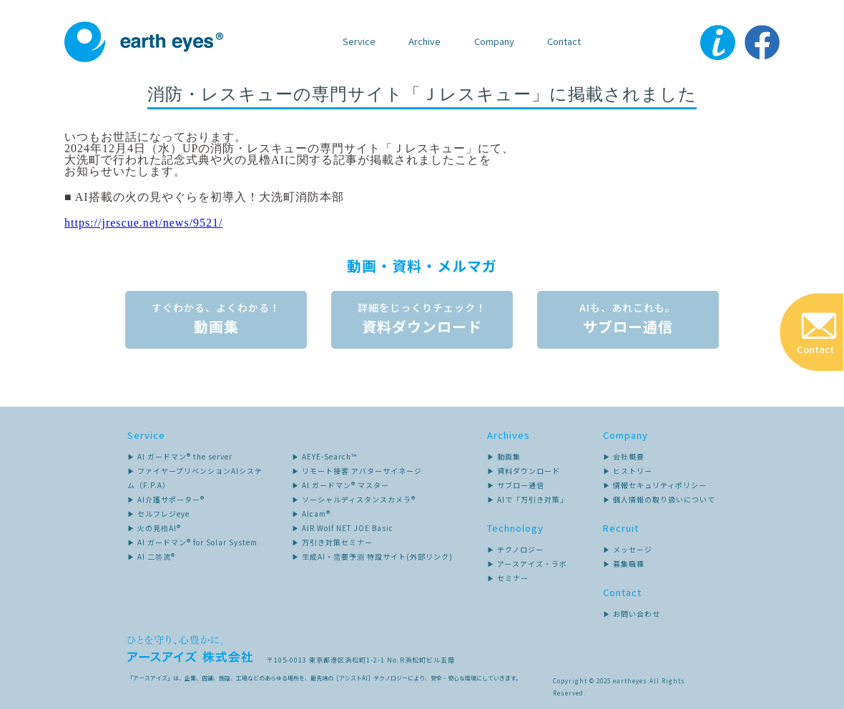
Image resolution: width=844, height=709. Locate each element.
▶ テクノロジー (515, 548)
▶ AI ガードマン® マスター (340, 484)
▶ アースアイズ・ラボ (527, 562)
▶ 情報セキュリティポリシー (655, 484)
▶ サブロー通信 (515, 484)
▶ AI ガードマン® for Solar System (192, 541)
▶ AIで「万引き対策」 (527, 498)
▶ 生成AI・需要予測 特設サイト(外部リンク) (372, 555)
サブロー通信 (629, 318)
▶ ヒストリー (627, 470)
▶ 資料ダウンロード (523, 470)
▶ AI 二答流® (151, 555)
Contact (564, 41)
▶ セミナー (508, 577)
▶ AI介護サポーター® (166, 498)
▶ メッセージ (627, 548)
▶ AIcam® (311, 512)
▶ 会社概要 (623, 455)
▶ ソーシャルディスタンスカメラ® (354, 498)
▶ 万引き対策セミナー (332, 541)
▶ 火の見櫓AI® (154, 527)
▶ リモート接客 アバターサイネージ (357, 470)
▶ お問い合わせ (631, 613)
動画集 (214, 318)
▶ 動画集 (504, 455)
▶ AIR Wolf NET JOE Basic (342, 527)
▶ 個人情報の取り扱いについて (659, 498)
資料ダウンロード (422, 318)
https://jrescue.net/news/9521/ (143, 223)
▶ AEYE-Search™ (324, 455)
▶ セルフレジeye (158, 512)
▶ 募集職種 (623, 562)
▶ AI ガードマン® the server (179, 455)
